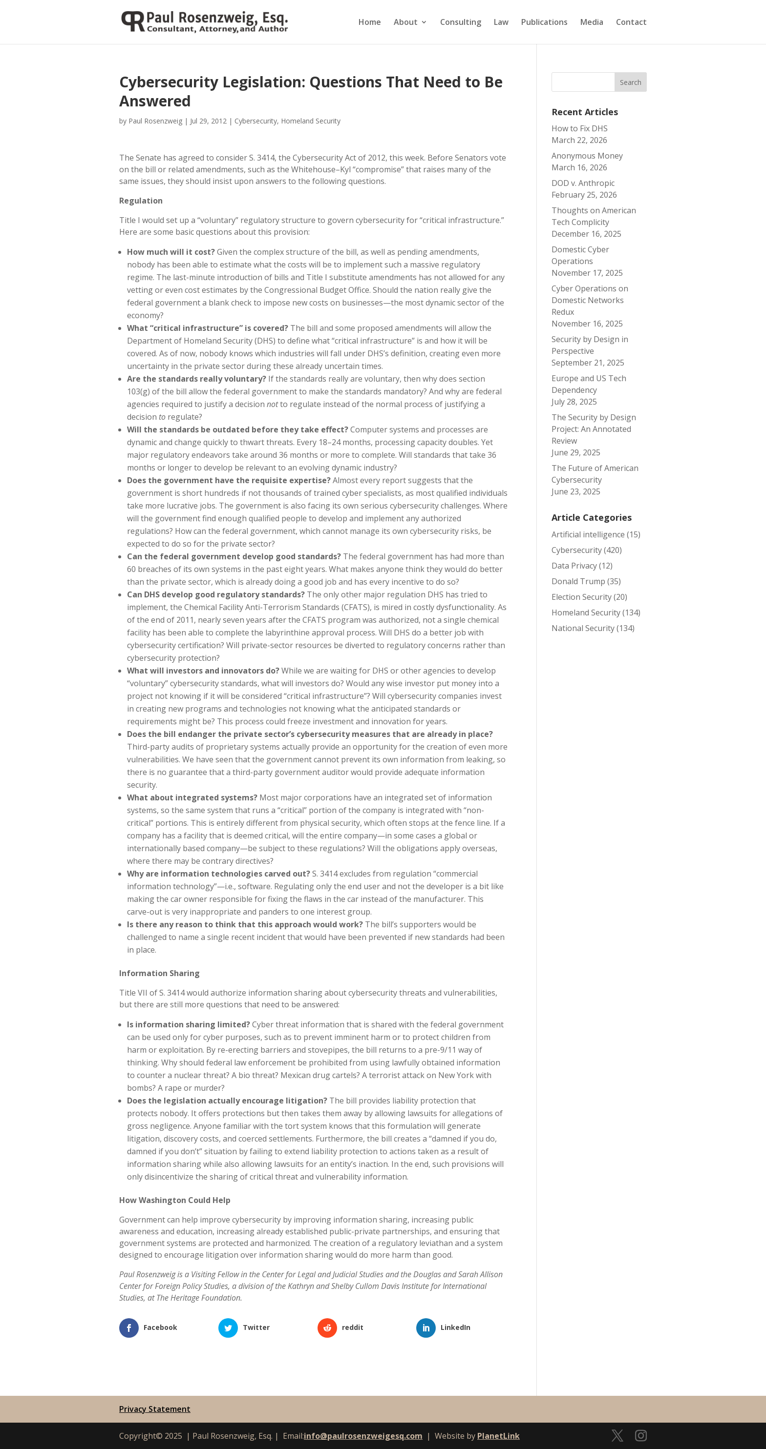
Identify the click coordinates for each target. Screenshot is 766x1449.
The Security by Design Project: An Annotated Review (594, 429)
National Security (583, 628)
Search (630, 82)
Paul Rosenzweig (155, 120)
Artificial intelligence (588, 534)
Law (501, 23)
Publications (544, 23)
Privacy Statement (155, 1409)
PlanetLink (498, 1435)
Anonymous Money (587, 155)
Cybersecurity (255, 120)
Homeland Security (310, 120)
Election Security (582, 597)
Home (370, 23)
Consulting (460, 23)
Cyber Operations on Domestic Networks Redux (590, 300)
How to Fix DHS (580, 128)
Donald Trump (578, 581)
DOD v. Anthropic (583, 183)
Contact (631, 23)
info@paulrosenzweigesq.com (363, 1435)
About (406, 23)
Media (591, 23)
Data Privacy (574, 565)
